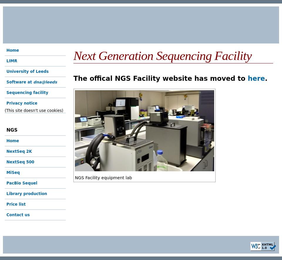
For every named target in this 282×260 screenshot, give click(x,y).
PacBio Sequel (21, 183)
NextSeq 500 (20, 162)
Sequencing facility (27, 92)
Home (12, 50)
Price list (16, 204)
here (256, 78)
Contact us (18, 215)
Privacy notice (21, 103)
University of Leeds (27, 71)
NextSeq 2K (19, 151)
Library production (26, 194)
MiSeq (13, 172)
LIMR (11, 61)
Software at (31, 82)
